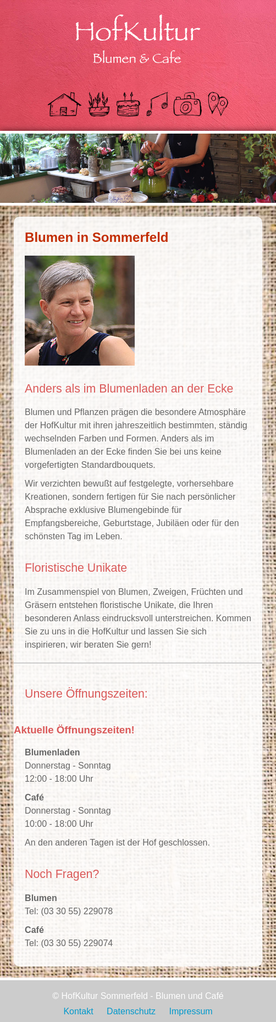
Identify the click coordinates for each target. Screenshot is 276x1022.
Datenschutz (131, 1011)
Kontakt (78, 1011)
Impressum (190, 1011)
